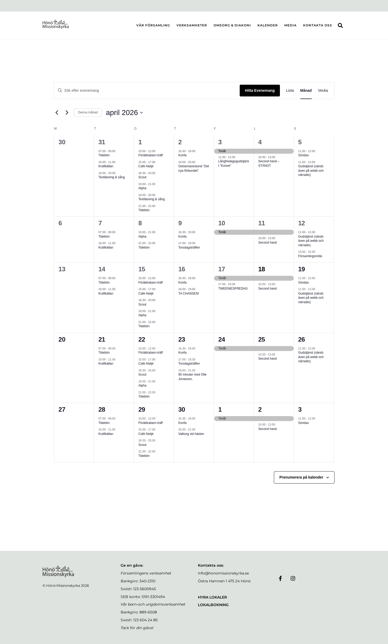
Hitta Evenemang (260, 90)
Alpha (142, 188)
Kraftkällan (105, 166)
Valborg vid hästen (191, 434)
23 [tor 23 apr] (181, 339)
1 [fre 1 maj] (220, 409)
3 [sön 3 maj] (300, 409)
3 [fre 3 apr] (220, 142)
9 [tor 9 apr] (180, 223)
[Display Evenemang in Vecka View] (323, 90)
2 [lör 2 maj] (260, 409)
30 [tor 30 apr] (181, 409)
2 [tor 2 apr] (180, 142)
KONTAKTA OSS (317, 25)
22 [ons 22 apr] (141, 339)
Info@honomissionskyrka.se (223, 573)
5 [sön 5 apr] (300, 142)
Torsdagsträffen (189, 247)
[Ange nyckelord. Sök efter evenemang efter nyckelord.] (147, 90)
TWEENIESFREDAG (233, 288)
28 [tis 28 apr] (101, 409)
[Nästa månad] (67, 113)
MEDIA (290, 25)
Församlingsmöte (310, 256)
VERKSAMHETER (192, 25)
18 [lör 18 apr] (261, 269)
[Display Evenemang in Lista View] (290, 90)
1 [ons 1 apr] (140, 142)
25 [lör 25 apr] (261, 339)
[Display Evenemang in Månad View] (306, 90)
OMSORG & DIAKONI (232, 25)
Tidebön (104, 155)
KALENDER (267, 25)
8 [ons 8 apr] (140, 223)
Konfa (182, 155)
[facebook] (280, 578)
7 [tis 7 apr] (100, 223)
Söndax (303, 155)
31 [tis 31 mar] (101, 142)
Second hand (267, 242)
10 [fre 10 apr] (221, 223)
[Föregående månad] (57, 113)
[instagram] (293, 578)
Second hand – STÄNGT (268, 163)
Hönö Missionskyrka (63, 585)
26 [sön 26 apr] (301, 339)
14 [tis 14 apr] (101, 269)
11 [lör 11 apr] (261, 223)
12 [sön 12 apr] (301, 223)
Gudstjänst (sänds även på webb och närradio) (311, 170)
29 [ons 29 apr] (141, 409)
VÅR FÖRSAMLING (153, 25)
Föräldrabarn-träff (150, 155)
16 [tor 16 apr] (181, 269)
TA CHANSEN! (188, 293)
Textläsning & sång (111, 177)
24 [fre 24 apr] (221, 339)
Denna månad (88, 112)
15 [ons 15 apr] (141, 269)
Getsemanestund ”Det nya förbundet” (193, 168)
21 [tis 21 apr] (101, 339)
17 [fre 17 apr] (221, 269)
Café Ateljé (146, 166)
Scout (142, 177)
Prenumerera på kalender (301, 477)
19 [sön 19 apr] (301, 269)
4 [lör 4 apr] (260, 142)
